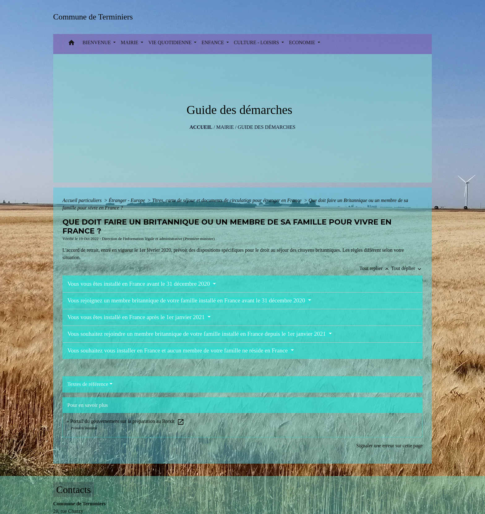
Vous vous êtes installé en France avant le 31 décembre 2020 (139, 283)
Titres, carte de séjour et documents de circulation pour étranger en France (227, 200)
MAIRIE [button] (130, 42)
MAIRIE (225, 127)
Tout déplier (407, 268)
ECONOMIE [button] (302, 42)
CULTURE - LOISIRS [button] (257, 42)
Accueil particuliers (82, 200)
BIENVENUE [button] (97, 42)
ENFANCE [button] (213, 42)
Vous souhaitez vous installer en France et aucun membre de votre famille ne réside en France (178, 350)
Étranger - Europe (127, 200)
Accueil (201, 127)
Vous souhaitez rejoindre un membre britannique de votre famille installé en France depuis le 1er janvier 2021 (197, 334)
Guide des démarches (266, 127)
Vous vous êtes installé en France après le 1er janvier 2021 (136, 317)
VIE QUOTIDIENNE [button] (170, 42)
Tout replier (375, 268)
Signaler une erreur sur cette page (389, 445)
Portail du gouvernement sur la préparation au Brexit (127, 421)
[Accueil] (95, 17)
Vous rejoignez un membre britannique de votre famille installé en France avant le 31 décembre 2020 (187, 300)
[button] (71, 44)
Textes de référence (87, 384)
